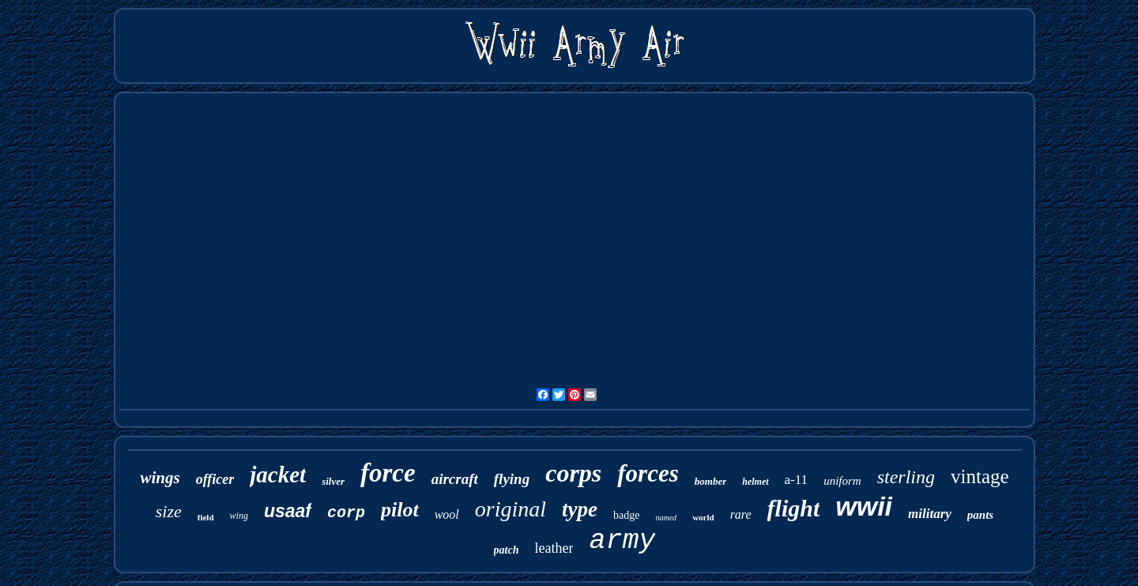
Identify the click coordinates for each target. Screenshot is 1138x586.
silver (333, 481)
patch (506, 550)
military (929, 513)
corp (346, 513)
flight (793, 508)
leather (553, 548)
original (510, 509)
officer (215, 479)
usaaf (287, 511)
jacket (278, 474)
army (622, 541)
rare (741, 514)
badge (626, 515)
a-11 (796, 479)
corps (573, 473)
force (388, 473)
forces (647, 473)
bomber (710, 481)
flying (511, 479)
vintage (980, 476)
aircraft (454, 479)
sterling (906, 477)
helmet (755, 481)
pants (980, 514)
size (169, 511)
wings (159, 477)
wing (239, 515)
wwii (863, 506)
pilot (400, 509)
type (579, 509)
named (665, 517)
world (703, 517)
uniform (842, 480)
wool (447, 514)
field (206, 517)
